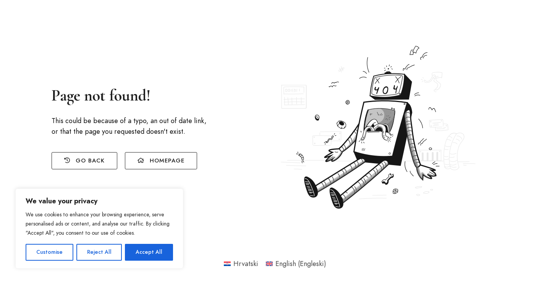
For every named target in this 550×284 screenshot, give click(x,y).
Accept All (149, 252)
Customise (49, 252)
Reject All (99, 252)
